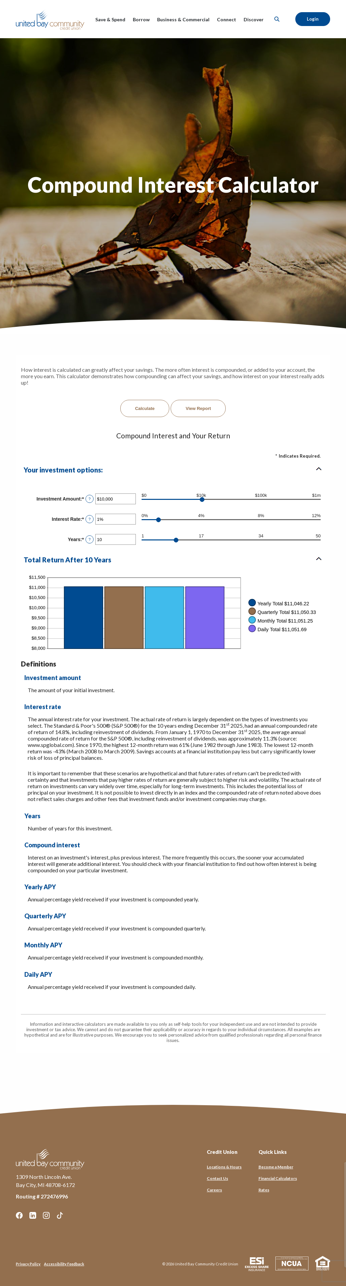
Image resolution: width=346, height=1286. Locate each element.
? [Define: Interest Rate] (90, 519)
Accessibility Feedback (64, 1264)
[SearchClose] (277, 19)
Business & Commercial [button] (183, 19)
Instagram (46, 1215)
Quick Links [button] (272, 1152)
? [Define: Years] (90, 539)
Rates (263, 1189)
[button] (173, 470)
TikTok (59, 1215)
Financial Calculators (277, 1178)
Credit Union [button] (222, 1152)
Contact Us (217, 1178)
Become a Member (275, 1166)
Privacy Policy (28, 1264)
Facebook (19, 1215)
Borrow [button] (141, 19)
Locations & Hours (224, 1166)
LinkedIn (32, 1215)
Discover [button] (254, 19)
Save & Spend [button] (110, 19)
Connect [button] (226, 19)
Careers (214, 1189)
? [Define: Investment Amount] (90, 499)
